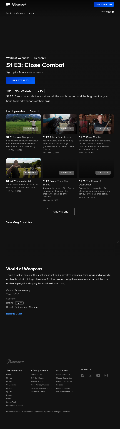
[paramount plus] (19, 4)
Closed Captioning (64, 378)
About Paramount (63, 388)
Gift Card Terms (37, 378)
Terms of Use (36, 375)
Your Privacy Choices (40, 385)
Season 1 (40, 58)
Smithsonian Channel (26, 307)
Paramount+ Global (14, 406)
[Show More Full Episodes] (61, 211)
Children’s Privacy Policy (41, 388)
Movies (9, 381)
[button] (8, 4)
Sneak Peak (11, 402)
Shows (9, 378)
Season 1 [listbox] (34, 111)
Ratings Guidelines (64, 381)
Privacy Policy (37, 381)
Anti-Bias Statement (64, 392)
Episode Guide (14, 313)
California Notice (38, 392)
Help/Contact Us (63, 375)
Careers (59, 385)
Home (8, 375)
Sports (9, 392)
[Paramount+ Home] (15, 361)
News (8, 399)
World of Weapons (15, 13)
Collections (11, 385)
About (32, 13)
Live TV (9, 388)
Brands (9, 395)
